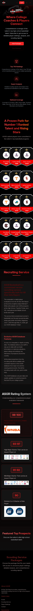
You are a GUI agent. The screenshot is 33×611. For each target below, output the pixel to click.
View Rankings (16, 48)
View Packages (16, 43)
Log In (21, 2)
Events (3, 599)
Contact (3, 606)
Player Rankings (5, 604)
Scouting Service (6, 602)
